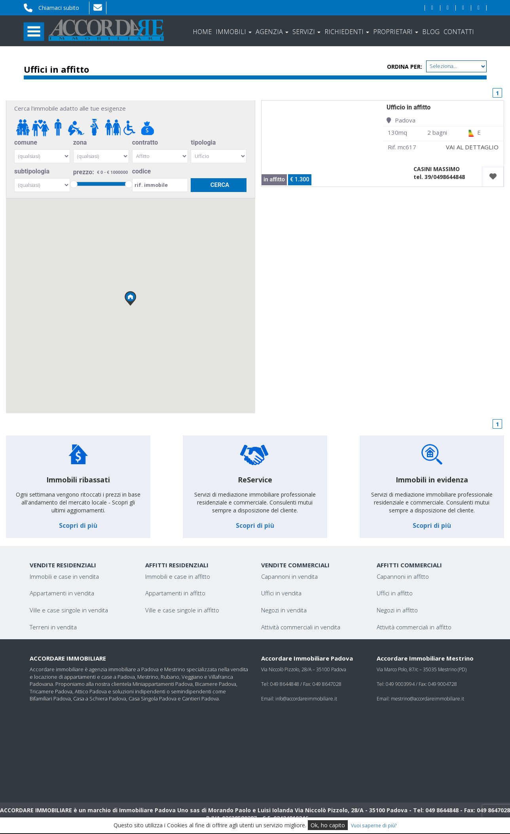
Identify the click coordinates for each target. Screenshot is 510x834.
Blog (431, 31)
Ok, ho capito (328, 825)
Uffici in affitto (395, 593)
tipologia (203, 142)
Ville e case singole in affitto (182, 610)
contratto (145, 142)
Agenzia (272, 31)
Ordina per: (404, 66)
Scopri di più (78, 525)
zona (80, 142)
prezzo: (101, 172)
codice (141, 171)
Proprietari (395, 31)
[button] (131, 298)
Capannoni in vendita (289, 576)
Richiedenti (346, 31)
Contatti (459, 31)
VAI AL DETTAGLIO (472, 147)
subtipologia (31, 171)
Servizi (306, 31)
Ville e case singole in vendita (69, 610)
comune (25, 142)
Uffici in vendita (281, 593)
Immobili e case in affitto (177, 576)
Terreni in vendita (53, 627)
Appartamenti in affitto (175, 593)
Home (202, 31)
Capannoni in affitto (403, 576)
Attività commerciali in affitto (414, 627)
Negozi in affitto (397, 610)
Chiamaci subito (58, 7)
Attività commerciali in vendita (300, 627)
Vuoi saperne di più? (374, 825)
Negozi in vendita (284, 610)
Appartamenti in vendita (62, 593)
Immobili (234, 31)
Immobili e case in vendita (64, 576)
